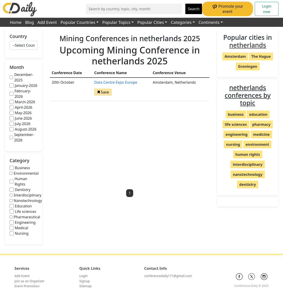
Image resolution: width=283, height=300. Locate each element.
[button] (103, 92)
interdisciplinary (247, 164)
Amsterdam (235, 56)
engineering (237, 134)
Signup (84, 281)
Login (83, 276)
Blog (29, 22)
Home (15, 22)
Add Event (47, 22)
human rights (247, 154)
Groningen (247, 66)
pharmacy (261, 124)
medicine (261, 134)
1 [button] (130, 193)
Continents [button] (209, 22)
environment (257, 144)
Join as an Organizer (30, 281)
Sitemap (85, 286)
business (236, 114)
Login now (266, 9)
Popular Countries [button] (78, 22)
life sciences (236, 124)
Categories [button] (181, 22)
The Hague (261, 56)
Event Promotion (27, 286)
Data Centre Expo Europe (115, 82)
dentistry (247, 184)
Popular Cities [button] (150, 22)
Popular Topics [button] (116, 22)
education (258, 114)
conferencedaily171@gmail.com (168, 276)
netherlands (247, 45)
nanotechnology (248, 174)
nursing (233, 144)
